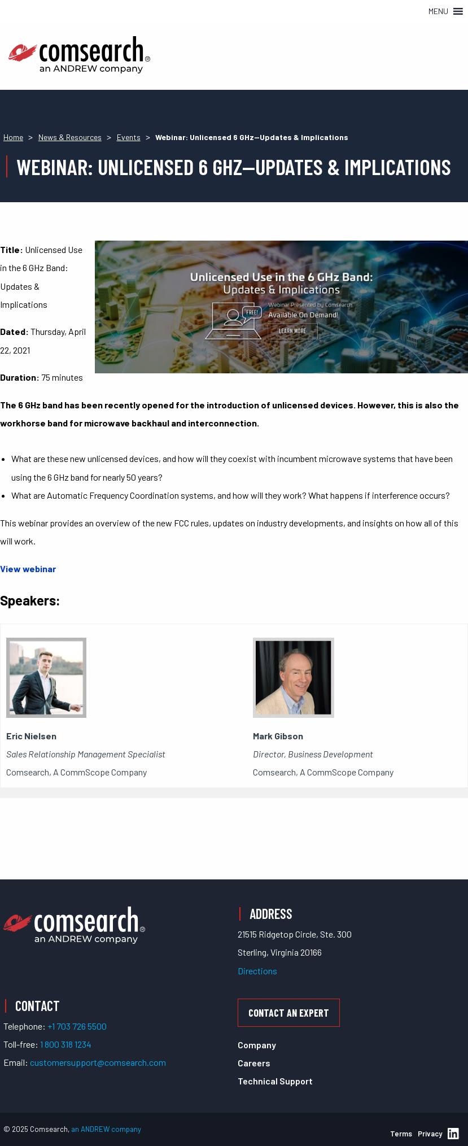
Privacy (430, 1133)
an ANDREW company (106, 1129)
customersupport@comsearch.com (98, 1062)
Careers (254, 1062)
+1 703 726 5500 (77, 1026)
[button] (438, 11)
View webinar (28, 568)
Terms (401, 1133)
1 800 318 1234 (65, 1044)
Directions (257, 970)
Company (257, 1044)
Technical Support (275, 1080)
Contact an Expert (288, 1012)
